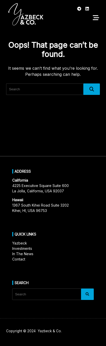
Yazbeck (19, 243)
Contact (18, 259)
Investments (22, 248)
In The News (22, 254)
